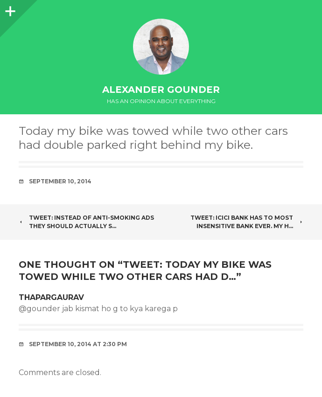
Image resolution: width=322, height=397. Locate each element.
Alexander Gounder (161, 89)
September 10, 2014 (60, 181)
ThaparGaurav (51, 297)
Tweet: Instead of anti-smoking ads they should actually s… (86, 222)
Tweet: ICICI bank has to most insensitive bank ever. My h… (246, 222)
